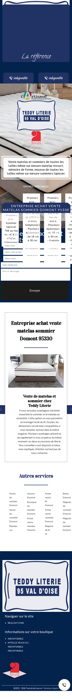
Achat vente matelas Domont (31, 524)
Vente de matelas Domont (13, 499)
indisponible (15, 646)
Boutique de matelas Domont (31, 508)
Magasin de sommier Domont (66, 508)
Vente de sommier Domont (13, 515)
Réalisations (16, 622)
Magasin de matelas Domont (66, 524)
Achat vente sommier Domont (49, 515)
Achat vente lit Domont (49, 499)
